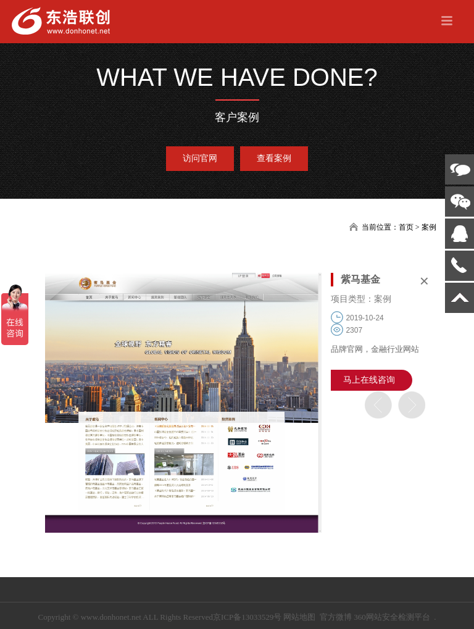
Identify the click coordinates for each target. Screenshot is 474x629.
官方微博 (336, 617)
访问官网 (200, 158)
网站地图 (299, 617)
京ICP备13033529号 (247, 617)
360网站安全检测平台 (392, 617)
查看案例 (274, 158)
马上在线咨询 (369, 380)
